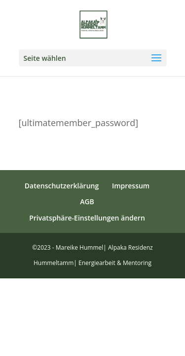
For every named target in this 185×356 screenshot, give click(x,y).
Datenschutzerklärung (62, 185)
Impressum (130, 185)
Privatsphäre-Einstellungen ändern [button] (87, 217)
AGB (87, 201)
